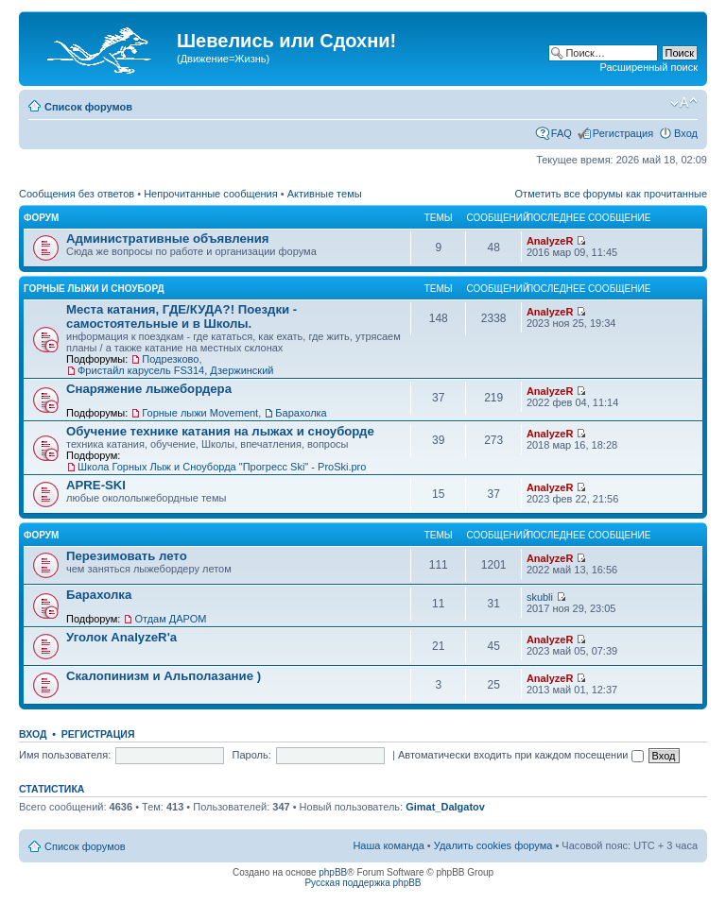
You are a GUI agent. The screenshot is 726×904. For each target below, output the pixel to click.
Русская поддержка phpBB (362, 883)
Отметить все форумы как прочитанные (611, 193)
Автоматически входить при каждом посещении (521, 754)
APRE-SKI (96, 485)
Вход (686, 133)
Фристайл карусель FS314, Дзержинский (175, 370)
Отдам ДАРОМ (170, 618)
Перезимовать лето (126, 556)
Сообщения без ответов (76, 193)
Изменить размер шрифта (684, 102)
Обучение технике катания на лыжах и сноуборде (220, 431)
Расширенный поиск (648, 67)
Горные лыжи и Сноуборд (94, 288)
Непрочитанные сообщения (211, 193)
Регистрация (623, 133)
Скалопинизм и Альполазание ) (163, 676)
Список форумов (88, 106)
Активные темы (324, 193)
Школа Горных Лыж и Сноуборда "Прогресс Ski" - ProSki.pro (222, 466)
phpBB (333, 872)
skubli (540, 597)
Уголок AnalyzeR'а (121, 637)
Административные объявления (167, 238)
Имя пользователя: (65, 754)
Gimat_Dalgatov (445, 806)
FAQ (561, 133)
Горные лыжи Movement (200, 412)
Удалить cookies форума (493, 845)
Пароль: (252, 754)
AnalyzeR (550, 241)
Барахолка (300, 412)
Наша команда (388, 845)
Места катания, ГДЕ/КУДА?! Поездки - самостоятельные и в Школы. (181, 316)
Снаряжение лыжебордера (149, 389)
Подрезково (170, 359)
